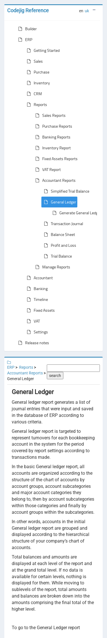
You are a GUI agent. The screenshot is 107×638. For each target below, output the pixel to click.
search (55, 375)
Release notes (32, 343)
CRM (33, 93)
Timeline (36, 299)
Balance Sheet (58, 234)
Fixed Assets (40, 310)
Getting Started (42, 50)
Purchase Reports (52, 126)
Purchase (37, 72)
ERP (24, 39)
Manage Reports (51, 267)
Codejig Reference (28, 10)
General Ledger (59, 202)
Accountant (39, 278)
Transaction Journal (62, 223)
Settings (36, 332)
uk (87, 11)
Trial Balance (57, 256)
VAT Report (47, 169)
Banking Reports (51, 137)
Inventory (37, 83)
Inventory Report (52, 148)
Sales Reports (49, 115)
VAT (32, 321)
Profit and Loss (59, 245)
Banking (36, 288)
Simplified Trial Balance (65, 191)
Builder (26, 29)
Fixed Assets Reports (55, 158)
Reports (36, 104)
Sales (34, 61)
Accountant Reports (54, 180)
